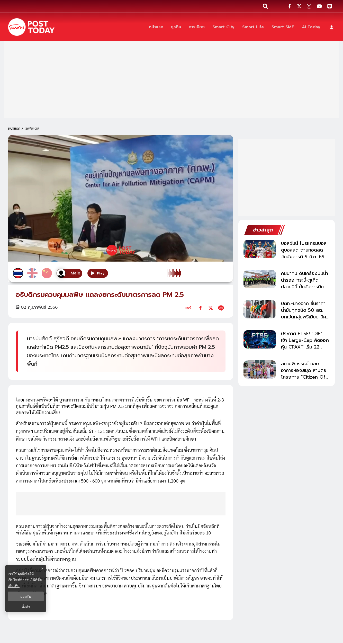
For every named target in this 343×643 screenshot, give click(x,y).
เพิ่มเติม (14, 586)
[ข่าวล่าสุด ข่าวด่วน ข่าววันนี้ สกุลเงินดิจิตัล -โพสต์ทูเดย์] (31, 27)
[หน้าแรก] (156, 27)
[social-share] (289, 6)
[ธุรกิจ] (176, 27)
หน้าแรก (14, 128)
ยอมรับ (25, 596)
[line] (220, 307)
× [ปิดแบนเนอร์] (42, 568)
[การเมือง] (197, 27)
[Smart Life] (253, 27)
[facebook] (200, 307)
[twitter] (210, 307)
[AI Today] (311, 27)
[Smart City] (223, 27)
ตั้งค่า (26, 607)
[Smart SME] (283, 27)
